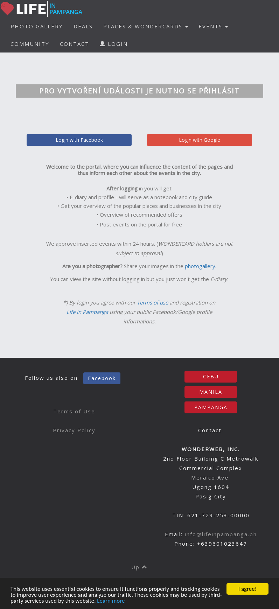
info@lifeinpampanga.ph (221, 534)
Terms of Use (74, 411)
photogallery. (200, 266)
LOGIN (114, 43)
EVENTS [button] (213, 26)
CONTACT (74, 43)
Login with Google (199, 139)
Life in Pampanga (87, 311)
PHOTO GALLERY (37, 26)
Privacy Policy (74, 430)
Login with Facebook (79, 139)
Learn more (111, 601)
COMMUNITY (30, 43)
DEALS (83, 26)
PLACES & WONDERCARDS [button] (145, 26)
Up (139, 567)
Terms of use (152, 302)
